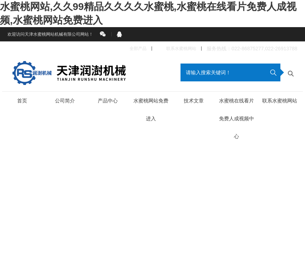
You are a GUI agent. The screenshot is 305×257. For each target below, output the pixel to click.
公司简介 (65, 101)
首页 (22, 101)
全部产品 (134, 48)
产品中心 (108, 101)
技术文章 (194, 101)
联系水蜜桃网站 (176, 48)
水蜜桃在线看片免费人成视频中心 (236, 118)
